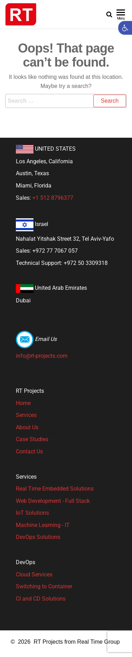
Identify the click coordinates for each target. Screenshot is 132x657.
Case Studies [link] (32, 439)
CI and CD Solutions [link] (40, 598)
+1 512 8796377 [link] (52, 197)
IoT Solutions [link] (32, 512)
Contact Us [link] (29, 451)
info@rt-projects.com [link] (42, 356)
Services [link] (26, 415)
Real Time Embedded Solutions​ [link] (55, 488)
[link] (125, 28)
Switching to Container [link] (44, 586)
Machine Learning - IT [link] (43, 525)
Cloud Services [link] (34, 574)
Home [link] (23, 403)
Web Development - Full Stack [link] (53, 501)
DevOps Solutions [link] (38, 537)
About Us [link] (27, 427)
